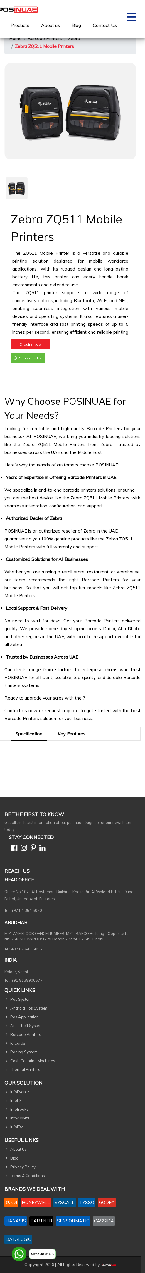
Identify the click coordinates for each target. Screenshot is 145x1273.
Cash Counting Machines (32, 1060)
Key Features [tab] (71, 734)
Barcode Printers (45, 38)
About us (50, 25)
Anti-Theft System (26, 1025)
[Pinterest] (32, 849)
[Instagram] (22, 849)
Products (20, 25)
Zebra (74, 38)
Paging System (24, 1052)
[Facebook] (13, 849)
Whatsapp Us (28, 363)
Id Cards (17, 1043)
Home (15, 38)
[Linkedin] (41, 849)
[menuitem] (20, 25)
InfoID (15, 1100)
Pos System (21, 999)
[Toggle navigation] (131, 19)
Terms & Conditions (27, 1175)
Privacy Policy (23, 1167)
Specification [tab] (28, 734)
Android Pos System (28, 1008)
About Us (18, 1149)
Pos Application (24, 1016)
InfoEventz (19, 1091)
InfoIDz (16, 1126)
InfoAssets (20, 1118)
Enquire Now (30, 349)
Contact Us (105, 25)
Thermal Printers (25, 1069)
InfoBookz (19, 1109)
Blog (76, 25)
